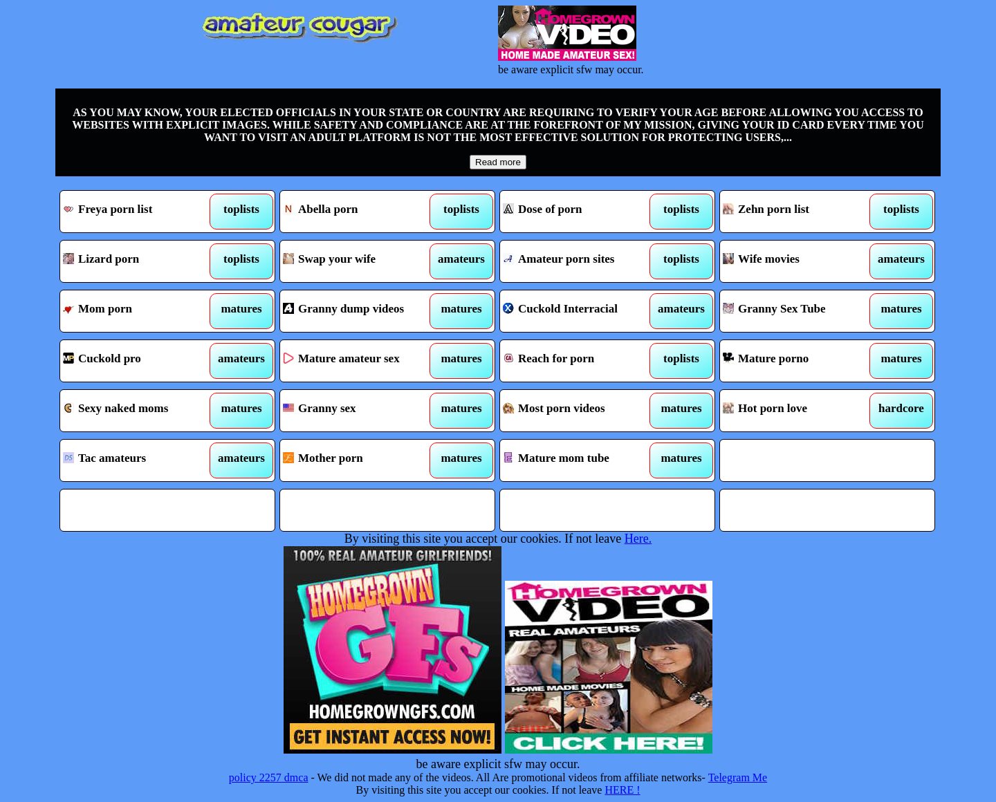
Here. (638, 538)
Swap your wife (360, 261)
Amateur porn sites (580, 261)
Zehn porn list (800, 212)
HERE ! (622, 790)
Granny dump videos (360, 311)
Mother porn (360, 460)
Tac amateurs (140, 460)
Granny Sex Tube (800, 311)
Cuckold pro (140, 361)
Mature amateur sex (360, 361)
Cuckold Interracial (580, 311)
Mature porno (800, 361)
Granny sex (360, 411)
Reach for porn (580, 361)
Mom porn (140, 311)
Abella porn (360, 212)
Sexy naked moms (140, 411)
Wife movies (800, 261)
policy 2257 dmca (268, 777)
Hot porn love (800, 411)
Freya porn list (140, 212)
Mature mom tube (580, 460)
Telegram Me (738, 777)
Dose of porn (580, 212)
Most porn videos (580, 411)
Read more (498, 162)
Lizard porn (140, 261)
